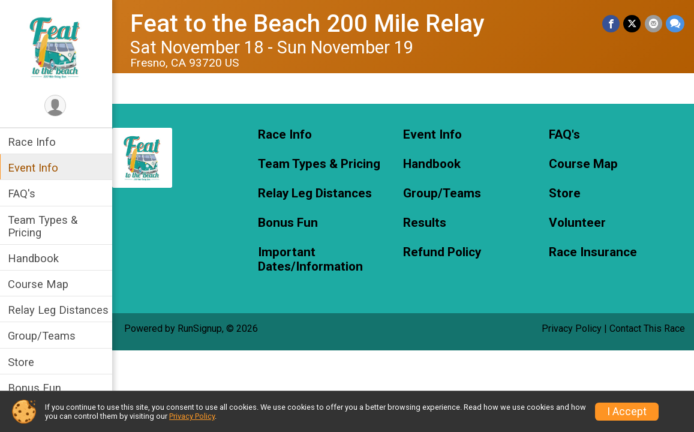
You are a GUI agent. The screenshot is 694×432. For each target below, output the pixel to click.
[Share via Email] (653, 23)
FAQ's (23, 193)
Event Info (35, 167)
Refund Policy (443, 252)
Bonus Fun (36, 388)
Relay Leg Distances (60, 310)
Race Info (34, 142)
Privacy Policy (572, 328)
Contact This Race (647, 328)
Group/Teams (43, 335)
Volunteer (577, 223)
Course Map (40, 284)
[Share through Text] (675, 23)
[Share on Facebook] (611, 23)
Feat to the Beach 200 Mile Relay (309, 24)
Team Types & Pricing (44, 226)
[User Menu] (57, 106)
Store (23, 362)
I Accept (627, 412)
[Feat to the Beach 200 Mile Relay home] (57, 46)
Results (425, 223)
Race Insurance (593, 252)
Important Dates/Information (311, 259)
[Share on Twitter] (632, 23)
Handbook (35, 258)
